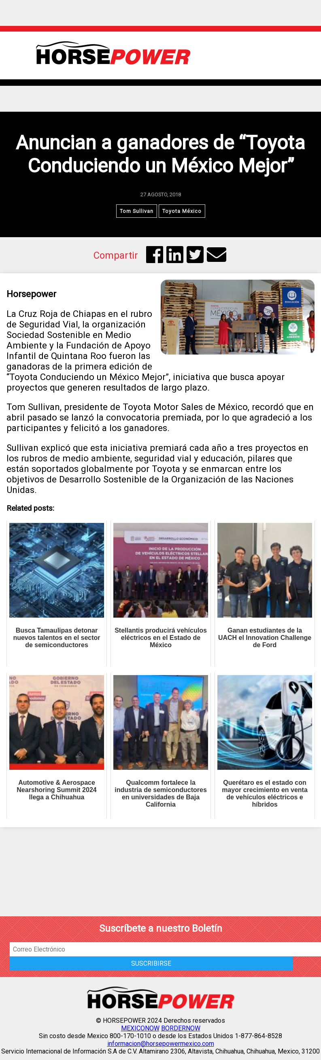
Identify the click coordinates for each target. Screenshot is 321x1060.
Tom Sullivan (136, 211)
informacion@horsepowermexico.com (160, 1043)
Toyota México (182, 211)
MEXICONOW (140, 1028)
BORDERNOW (180, 1028)
